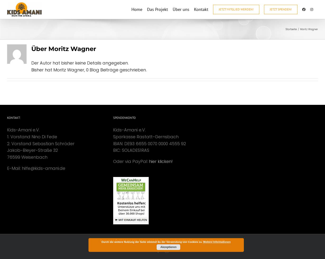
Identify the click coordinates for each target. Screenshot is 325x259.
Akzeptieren (168, 247)
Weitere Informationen (217, 241)
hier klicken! (161, 161)
